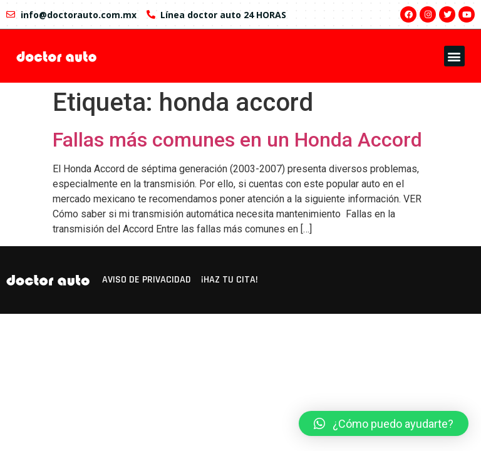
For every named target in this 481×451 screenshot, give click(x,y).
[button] (454, 56)
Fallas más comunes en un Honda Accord (237, 140)
